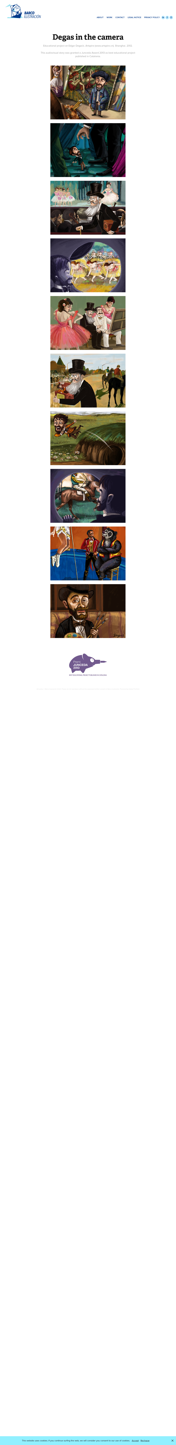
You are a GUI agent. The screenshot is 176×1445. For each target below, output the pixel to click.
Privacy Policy (152, 17)
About (100, 17)
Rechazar (145, 1440)
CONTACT (120, 17)
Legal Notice (134, 17)
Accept (135, 1440)
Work (109, 17)
